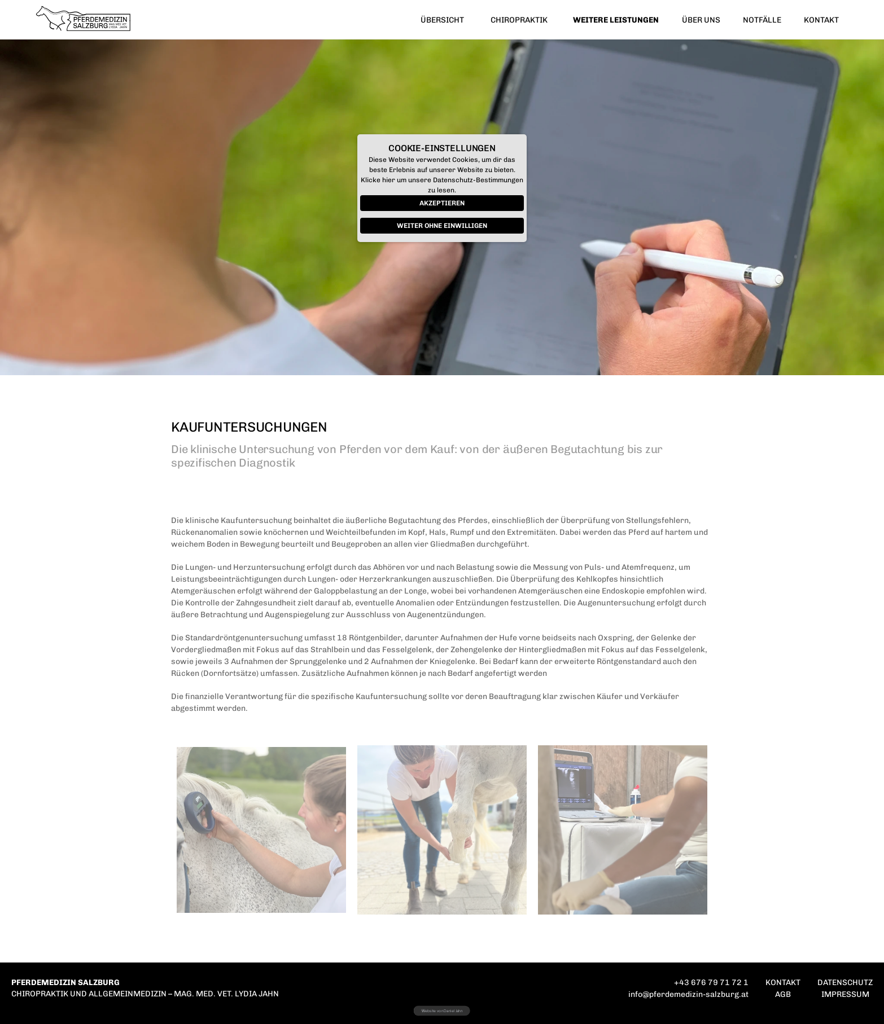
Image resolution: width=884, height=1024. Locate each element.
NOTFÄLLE (762, 20)
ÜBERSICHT (442, 20)
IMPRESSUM (845, 994)
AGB (783, 994)
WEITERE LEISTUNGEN (616, 20)
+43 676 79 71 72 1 (711, 982)
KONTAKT (821, 20)
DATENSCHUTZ (845, 982)
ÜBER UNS (701, 20)
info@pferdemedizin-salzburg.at (688, 994)
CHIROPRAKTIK (519, 20)
